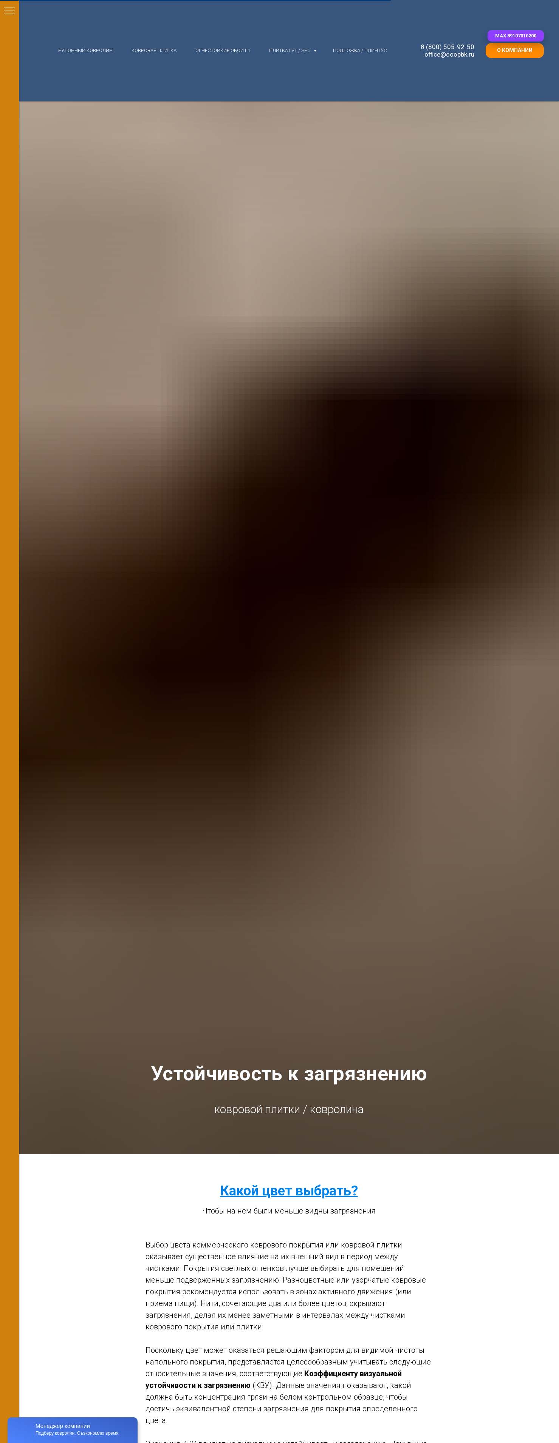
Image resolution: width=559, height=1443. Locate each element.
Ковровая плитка (154, 50)
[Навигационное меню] (9, 11)
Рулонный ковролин (85, 50)
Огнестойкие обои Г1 (222, 50)
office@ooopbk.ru (449, 54)
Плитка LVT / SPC (290, 50)
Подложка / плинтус (360, 50)
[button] (516, 36)
